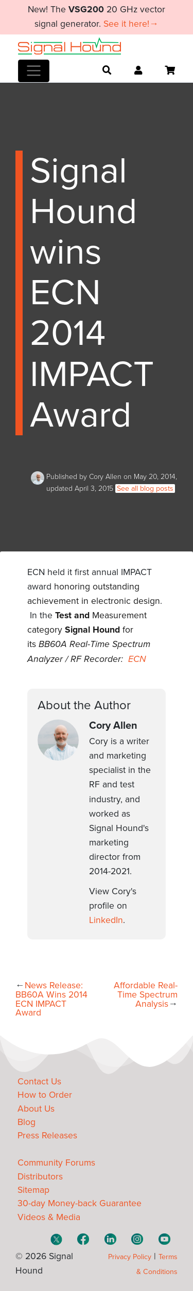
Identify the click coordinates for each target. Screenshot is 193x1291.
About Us (36, 1108)
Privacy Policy (129, 1256)
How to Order (44, 1095)
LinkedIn (106, 920)
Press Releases (47, 1135)
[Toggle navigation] (33, 71)
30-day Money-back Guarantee (79, 1203)
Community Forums (56, 1162)
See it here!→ (131, 24)
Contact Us (39, 1081)
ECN (137, 659)
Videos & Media (48, 1217)
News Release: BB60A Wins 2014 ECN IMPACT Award (51, 999)
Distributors (40, 1176)
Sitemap (33, 1190)
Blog (26, 1122)
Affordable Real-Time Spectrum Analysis (146, 994)
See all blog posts (145, 488)
